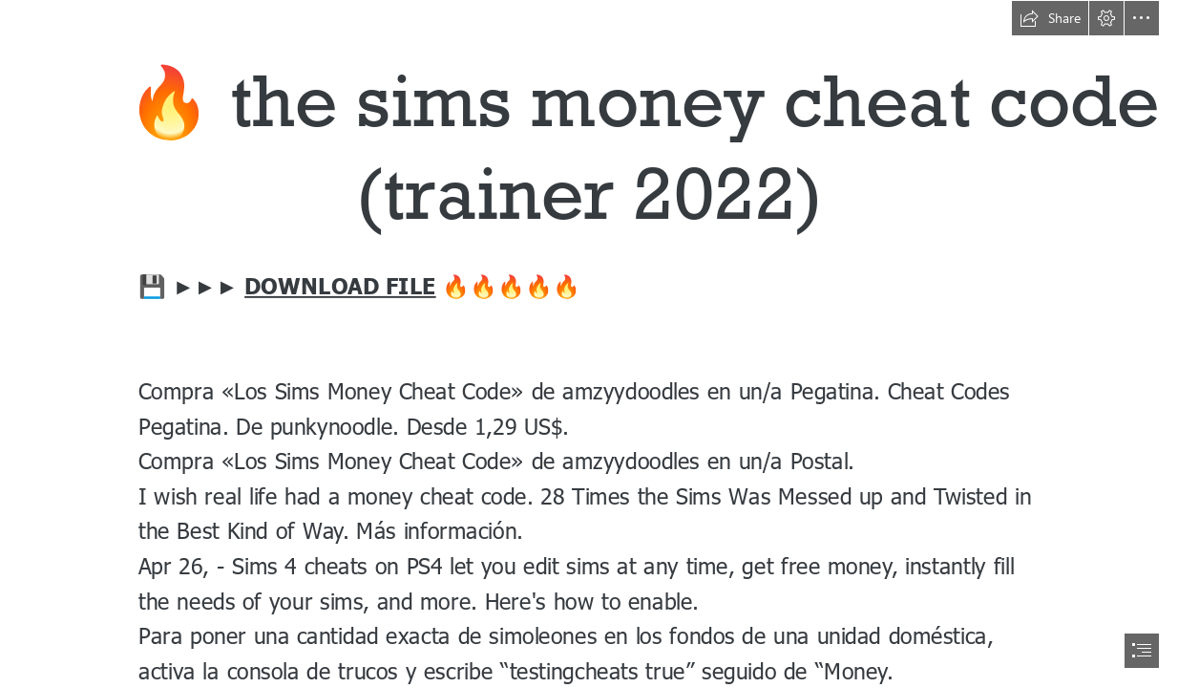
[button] (1050, 18)
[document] (589, 344)
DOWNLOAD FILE (340, 284)
